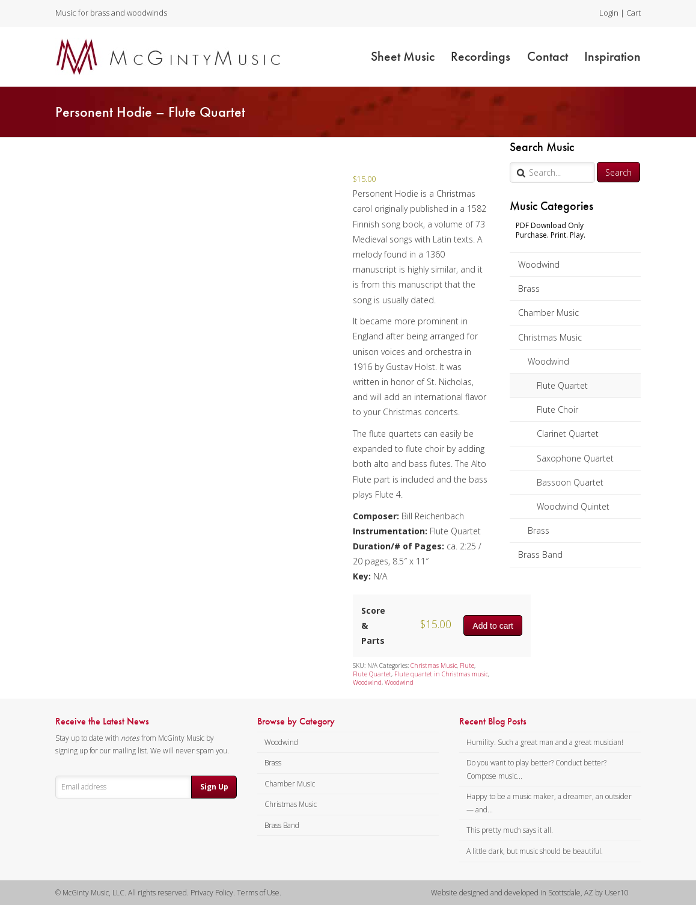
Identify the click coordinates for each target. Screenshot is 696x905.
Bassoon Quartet (570, 482)
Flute (467, 665)
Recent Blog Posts (493, 721)
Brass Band (540, 554)
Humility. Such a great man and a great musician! (544, 742)
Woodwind (539, 264)
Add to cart (492, 626)
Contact (547, 56)
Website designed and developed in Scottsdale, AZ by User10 (530, 893)
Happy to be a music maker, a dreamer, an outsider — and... (549, 803)
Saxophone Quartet (575, 458)
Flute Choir (557, 409)
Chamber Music (548, 312)
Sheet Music (403, 56)
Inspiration (612, 56)
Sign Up (214, 787)
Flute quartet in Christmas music (441, 674)
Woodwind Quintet (573, 506)
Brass (529, 288)
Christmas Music (550, 337)
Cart (633, 12)
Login (608, 12)
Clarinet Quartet (568, 433)
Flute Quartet (562, 385)
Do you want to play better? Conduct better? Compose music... (536, 769)
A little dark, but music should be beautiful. (534, 851)
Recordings (480, 56)
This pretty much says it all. (509, 830)
